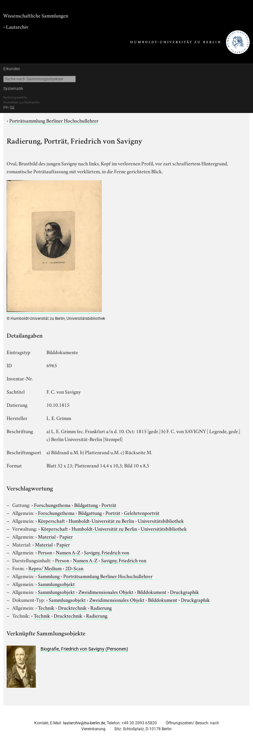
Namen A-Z (68, 552)
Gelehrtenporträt (141, 512)
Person (45, 552)
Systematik (13, 88)
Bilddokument (151, 591)
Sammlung (49, 575)
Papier (66, 536)
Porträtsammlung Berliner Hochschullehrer (53, 120)
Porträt (108, 504)
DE (12, 107)
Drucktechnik (72, 607)
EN (5, 107)
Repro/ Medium (45, 567)
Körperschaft (51, 520)
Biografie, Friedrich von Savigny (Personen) (84, 649)
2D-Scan (74, 567)
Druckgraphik (184, 591)
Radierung (101, 607)
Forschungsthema (52, 504)
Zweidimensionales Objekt (105, 591)
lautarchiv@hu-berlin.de (84, 723)
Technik (46, 607)
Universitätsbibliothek (161, 520)
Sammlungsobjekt (56, 583)
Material (47, 536)
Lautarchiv (17, 26)
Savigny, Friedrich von (106, 552)
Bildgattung (86, 504)
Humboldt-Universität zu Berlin (101, 520)
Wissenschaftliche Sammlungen (35, 15)
